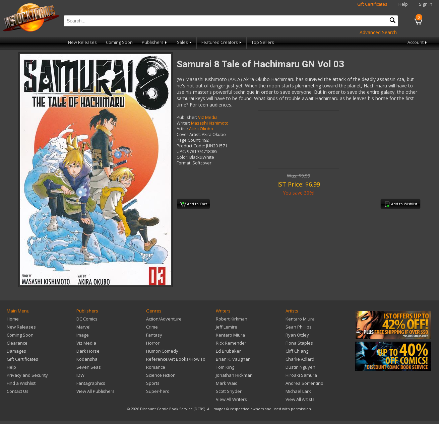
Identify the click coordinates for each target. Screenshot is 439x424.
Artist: (182, 129)
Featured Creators (221, 42)
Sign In (425, 4)
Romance (155, 367)
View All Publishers (95, 391)
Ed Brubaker (228, 351)
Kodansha (87, 359)
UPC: (181, 151)
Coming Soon (119, 42)
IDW (80, 375)
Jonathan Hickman (234, 375)
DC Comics (87, 319)
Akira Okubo (201, 129)
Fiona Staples (299, 343)
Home (13, 319)
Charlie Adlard (300, 359)
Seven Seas (88, 367)
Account (417, 42)
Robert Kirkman (231, 319)
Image (82, 335)
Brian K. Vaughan (233, 359)
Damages (16, 351)
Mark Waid (227, 383)
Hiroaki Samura (301, 375)
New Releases (82, 42)
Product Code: (191, 146)
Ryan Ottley (297, 335)
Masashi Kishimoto (210, 123)
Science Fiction (161, 375)
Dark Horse (88, 351)
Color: (182, 157)
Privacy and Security (27, 375)
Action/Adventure (164, 319)
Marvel (83, 327)
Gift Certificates (372, 4)
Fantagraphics (90, 383)
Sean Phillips (299, 327)
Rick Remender (231, 343)
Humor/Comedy (162, 351)
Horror (153, 343)
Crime (152, 327)
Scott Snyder (229, 391)
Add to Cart (193, 204)
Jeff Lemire (226, 327)
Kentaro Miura (230, 335)
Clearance (17, 343)
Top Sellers (262, 42)
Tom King (225, 367)
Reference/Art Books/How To (175, 359)
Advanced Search (378, 32)
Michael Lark (298, 391)
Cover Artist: (189, 134)
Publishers (155, 42)
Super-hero (158, 391)
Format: (184, 163)
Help (403, 4)
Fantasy (154, 335)
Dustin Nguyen (300, 367)
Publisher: (187, 117)
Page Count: (189, 140)
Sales (184, 42)
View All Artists (300, 399)
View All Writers (231, 399)
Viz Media (207, 117)
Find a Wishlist (21, 383)
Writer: (183, 123)
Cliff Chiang (297, 351)
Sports (153, 383)
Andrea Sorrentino (304, 383)
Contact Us (17, 391)
